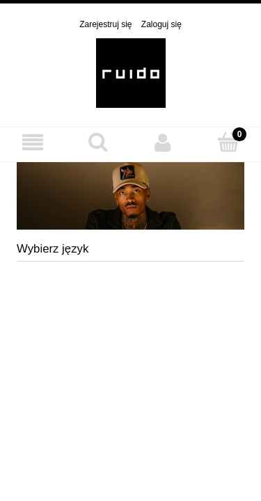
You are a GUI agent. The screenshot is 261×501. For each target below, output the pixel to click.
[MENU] (32, 142)
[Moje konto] (163, 142)
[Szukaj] (98, 141)
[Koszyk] (228, 141)
